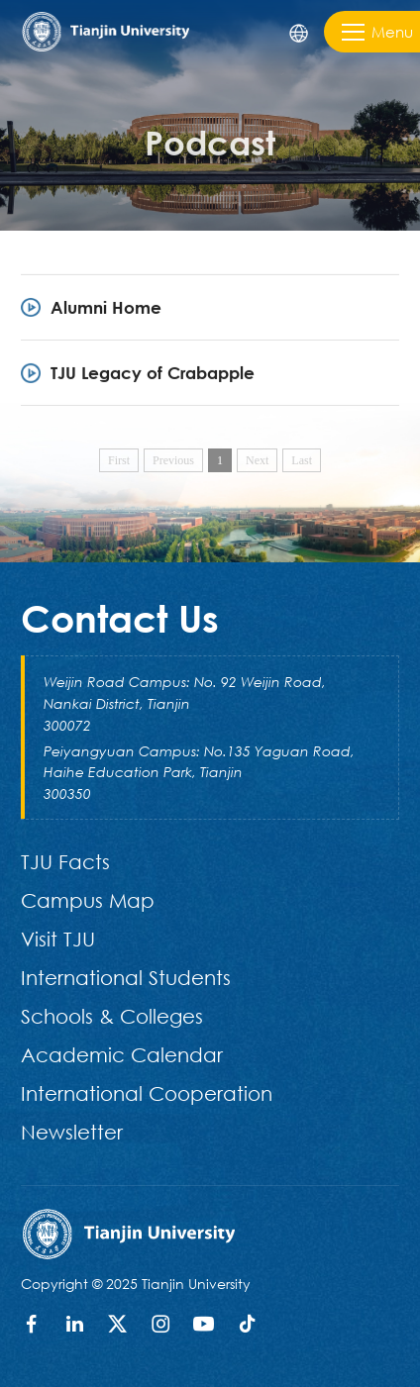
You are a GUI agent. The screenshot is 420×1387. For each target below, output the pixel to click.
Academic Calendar (122, 1054)
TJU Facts (65, 861)
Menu (377, 32)
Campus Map (88, 900)
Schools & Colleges (112, 1016)
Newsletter (72, 1131)
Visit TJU (58, 938)
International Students (126, 977)
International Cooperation (146, 1093)
